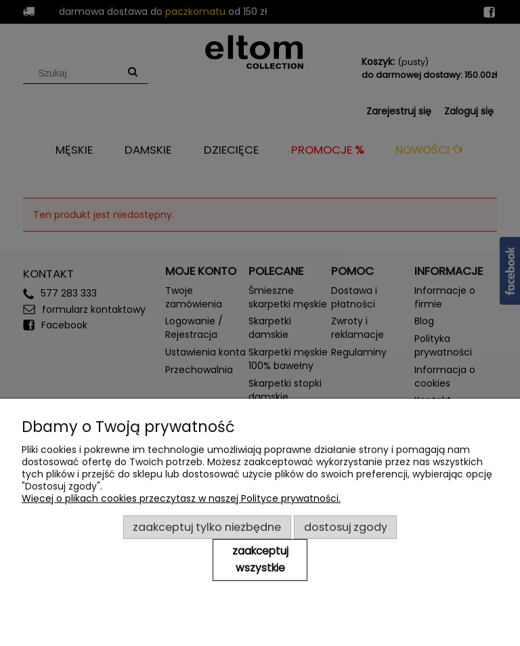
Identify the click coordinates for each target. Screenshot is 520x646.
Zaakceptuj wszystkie (260, 559)
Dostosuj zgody (345, 527)
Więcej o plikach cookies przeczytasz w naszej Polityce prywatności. (181, 498)
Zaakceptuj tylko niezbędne (207, 527)
